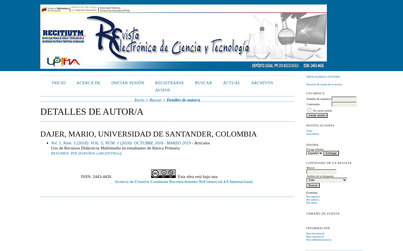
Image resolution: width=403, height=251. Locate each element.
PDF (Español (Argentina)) (96, 153)
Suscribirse (312, 133)
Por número (313, 196)
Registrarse (169, 83)
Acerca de (88, 83)
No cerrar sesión (322, 110)
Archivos (262, 83)
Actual (231, 83)
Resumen (60, 153)
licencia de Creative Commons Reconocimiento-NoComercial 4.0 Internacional (183, 181)
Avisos (162, 90)
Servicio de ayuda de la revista (324, 84)
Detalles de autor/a (183, 99)
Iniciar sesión (127, 83)
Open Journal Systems (323, 76)
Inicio (59, 83)
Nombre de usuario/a (318, 98)
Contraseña (313, 104)
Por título (311, 202)
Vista (309, 130)
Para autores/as (315, 236)
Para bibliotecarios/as (318, 239)
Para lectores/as (315, 233)
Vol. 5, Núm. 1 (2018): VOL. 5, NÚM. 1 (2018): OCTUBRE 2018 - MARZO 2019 (121, 142)
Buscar (203, 83)
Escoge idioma (314, 149)
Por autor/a (312, 199)
